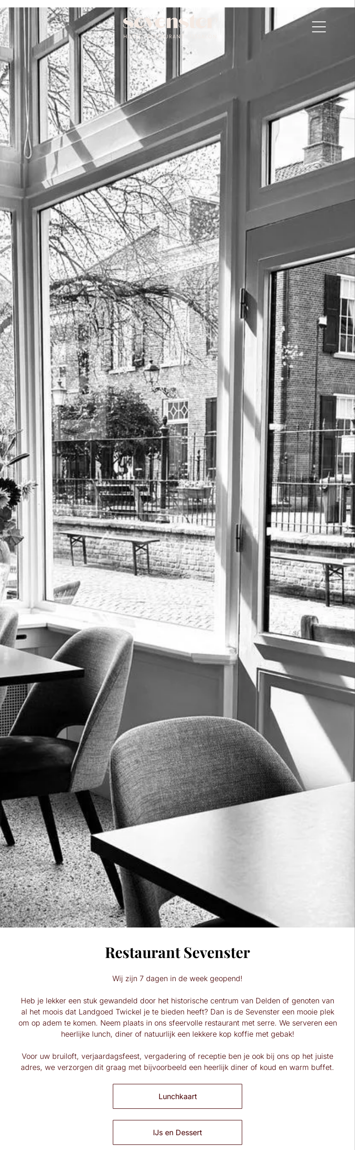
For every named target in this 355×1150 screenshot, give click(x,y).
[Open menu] (319, 27)
